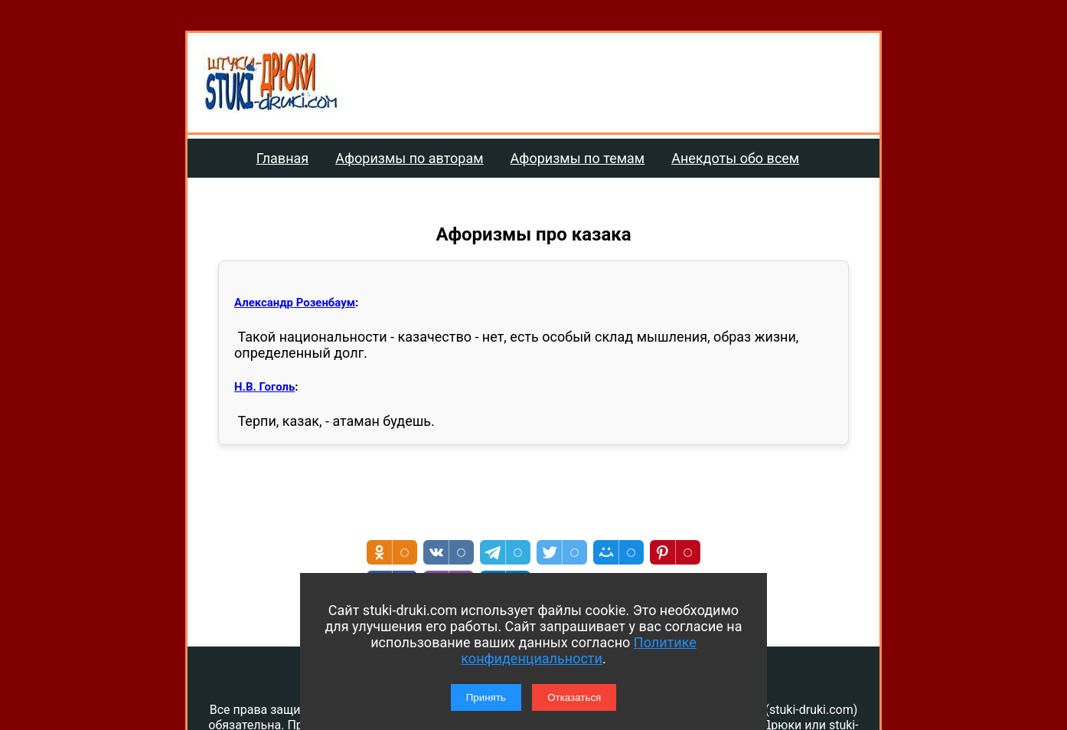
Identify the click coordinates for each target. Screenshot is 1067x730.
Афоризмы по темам (578, 158)
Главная (282, 158)
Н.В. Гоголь (264, 387)
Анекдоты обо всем (735, 158)
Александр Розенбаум (294, 302)
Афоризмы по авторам (409, 158)
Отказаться (574, 697)
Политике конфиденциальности (578, 650)
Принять (486, 697)
